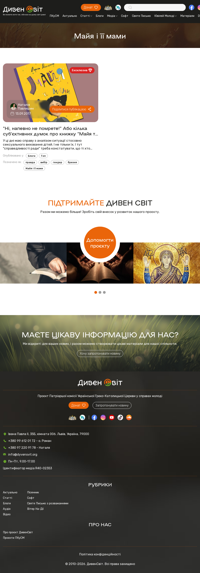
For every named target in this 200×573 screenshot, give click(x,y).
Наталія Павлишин (26, 106)
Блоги (100, 16)
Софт (124, 16)
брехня (72, 162)
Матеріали (187, 16)
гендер (57, 162)
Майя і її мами (34, 168)
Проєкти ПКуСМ (13, 538)
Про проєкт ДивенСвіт (18, 532)
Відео (7, 514)
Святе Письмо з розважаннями (47, 503)
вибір (43, 162)
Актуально (69, 16)
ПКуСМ (54, 16)
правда (30, 162)
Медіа (112, 16)
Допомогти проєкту (100, 242)
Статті (86, 16)
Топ (43, 155)
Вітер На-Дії (35, 509)
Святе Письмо (141, 16)
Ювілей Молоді (165, 16)
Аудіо (7, 509)
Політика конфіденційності (100, 554)
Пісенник (33, 492)
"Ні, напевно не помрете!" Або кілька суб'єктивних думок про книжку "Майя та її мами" (50, 130)
